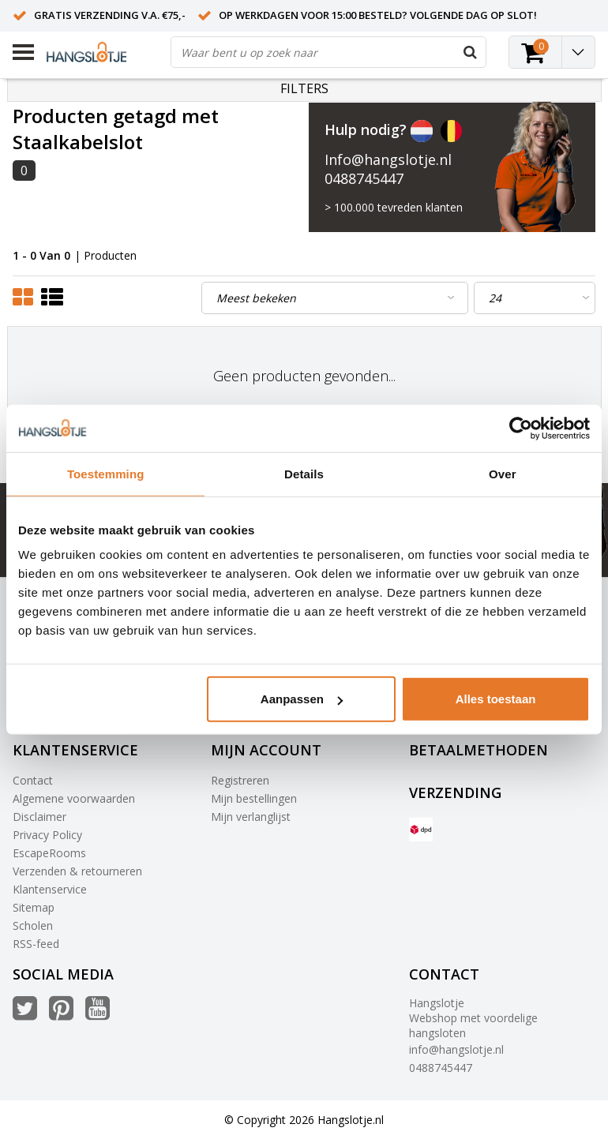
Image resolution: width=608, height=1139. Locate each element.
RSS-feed (36, 943)
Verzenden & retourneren (77, 871)
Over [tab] (502, 473)
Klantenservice (50, 889)
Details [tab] (304, 473)
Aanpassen (302, 699)
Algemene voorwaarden (74, 798)
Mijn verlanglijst (251, 816)
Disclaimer (39, 816)
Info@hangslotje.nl (388, 159)
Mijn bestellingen (254, 798)
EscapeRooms (49, 852)
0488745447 (364, 178)
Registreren (240, 780)
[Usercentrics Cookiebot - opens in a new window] (521, 428)
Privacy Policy (47, 834)
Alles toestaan (496, 699)
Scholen (33, 925)
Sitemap (33, 907)
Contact (33, 780)
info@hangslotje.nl (456, 1049)
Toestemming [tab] (105, 473)
